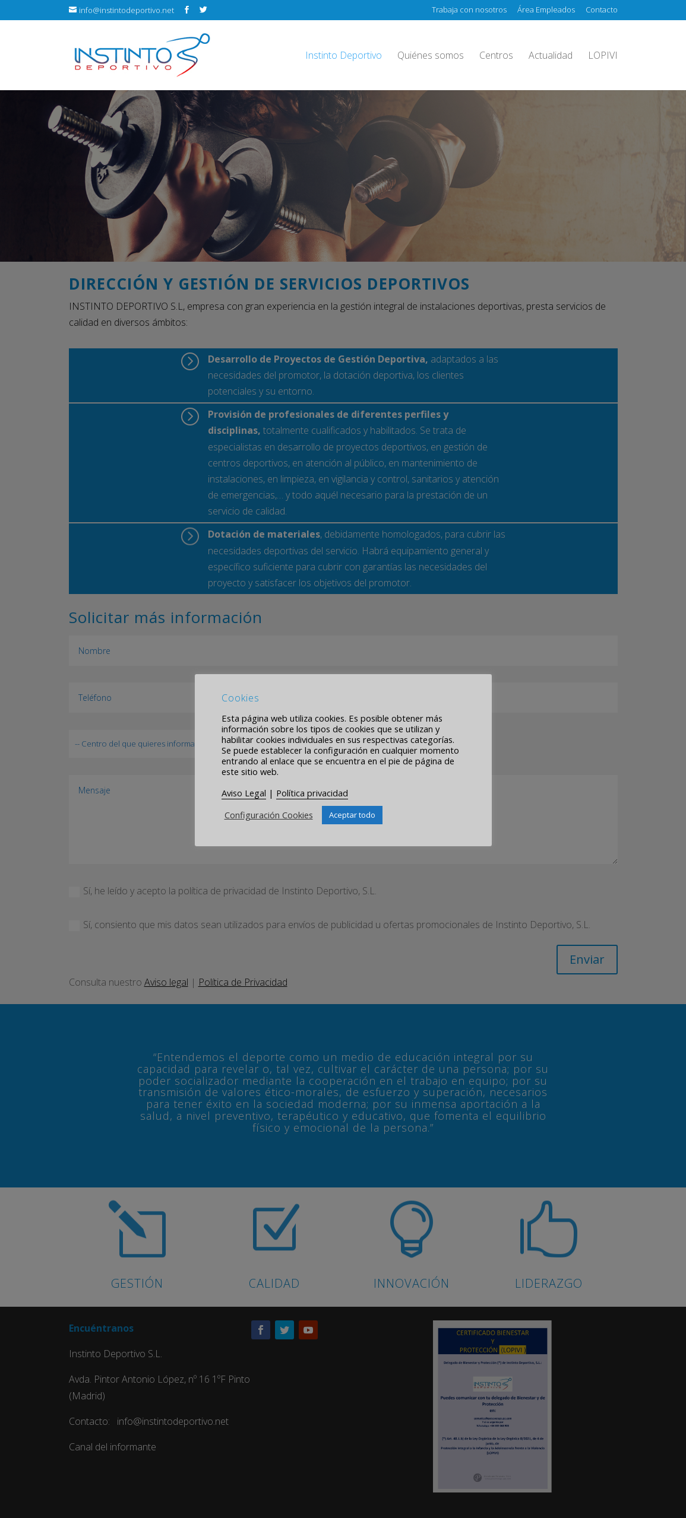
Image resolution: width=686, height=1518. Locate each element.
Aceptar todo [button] (352, 807)
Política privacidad (312, 786)
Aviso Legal (244, 786)
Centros (496, 56)
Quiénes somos (430, 56)
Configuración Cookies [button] (269, 808)
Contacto (602, 10)
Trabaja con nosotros (469, 10)
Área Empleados (546, 10)
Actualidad (551, 56)
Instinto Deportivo (343, 56)
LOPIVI (603, 56)
